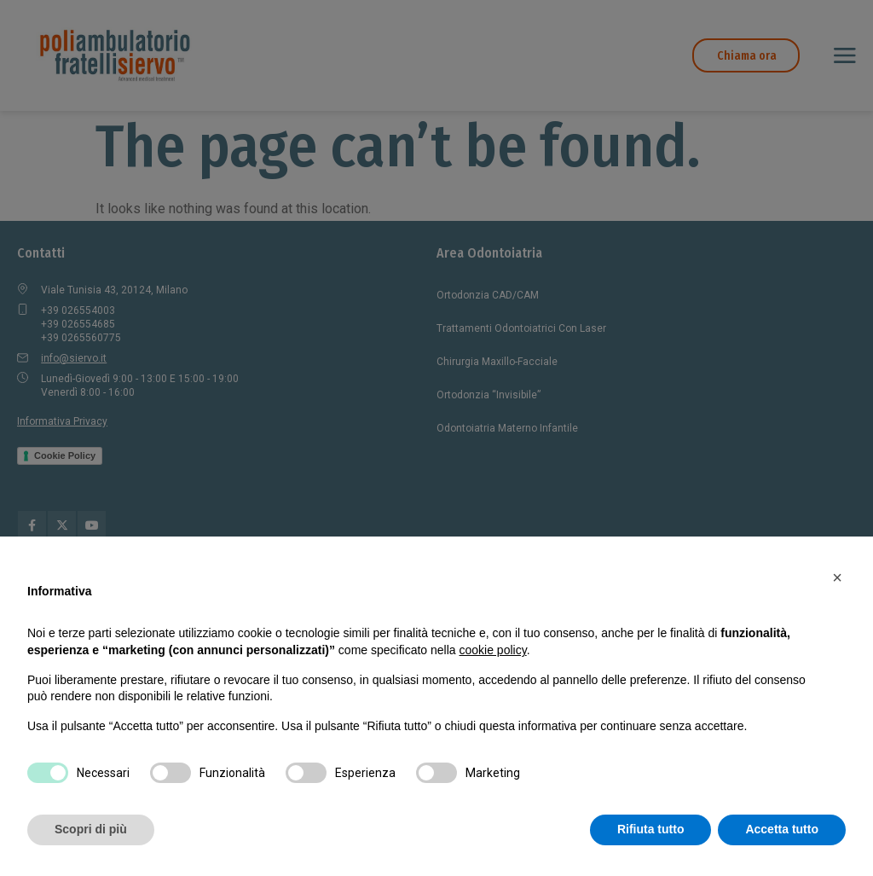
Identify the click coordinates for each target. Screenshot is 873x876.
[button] (837, 577)
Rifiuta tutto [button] (651, 829)
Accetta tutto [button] (781, 829)
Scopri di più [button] (91, 829)
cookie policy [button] (493, 650)
